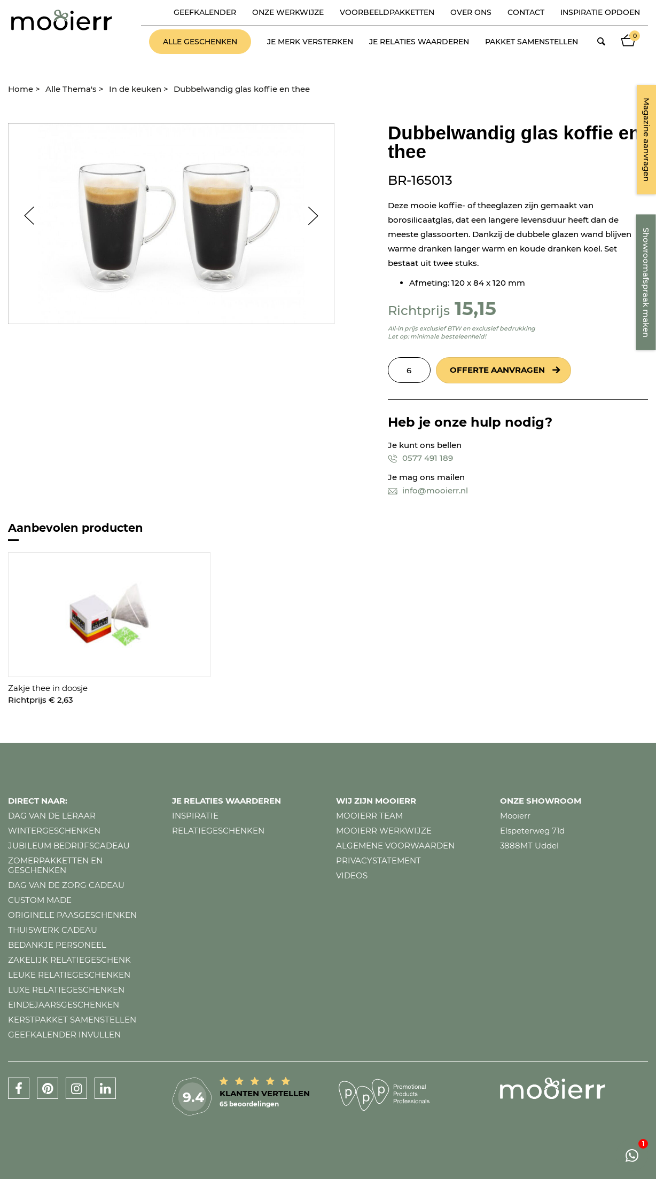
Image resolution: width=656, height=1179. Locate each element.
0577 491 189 (420, 458)
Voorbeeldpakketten (387, 12)
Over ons (470, 12)
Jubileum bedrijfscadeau (69, 845)
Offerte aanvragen (497, 370)
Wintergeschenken (54, 831)
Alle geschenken (200, 41)
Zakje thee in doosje (48, 688)
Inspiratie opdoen (600, 12)
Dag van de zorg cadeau (66, 885)
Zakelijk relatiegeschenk (69, 960)
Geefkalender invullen (64, 1034)
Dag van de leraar (52, 816)
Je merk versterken (310, 41)
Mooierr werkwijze (384, 831)
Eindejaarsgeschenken (63, 1005)
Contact (525, 12)
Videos (352, 875)
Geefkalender (205, 12)
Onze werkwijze (288, 12)
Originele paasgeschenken (72, 915)
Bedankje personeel (57, 945)
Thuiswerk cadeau (52, 930)
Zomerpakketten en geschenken (55, 865)
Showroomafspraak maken (646, 282)
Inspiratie (195, 816)
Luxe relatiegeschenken (66, 990)
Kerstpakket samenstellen (72, 1020)
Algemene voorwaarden (395, 845)
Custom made (40, 900)
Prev (24, 215)
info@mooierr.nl (428, 490)
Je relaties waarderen (419, 41)
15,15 (475, 308)
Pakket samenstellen (531, 41)
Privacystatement (378, 860)
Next (318, 215)
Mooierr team (369, 816)
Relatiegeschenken (218, 831)
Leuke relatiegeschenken (69, 975)
